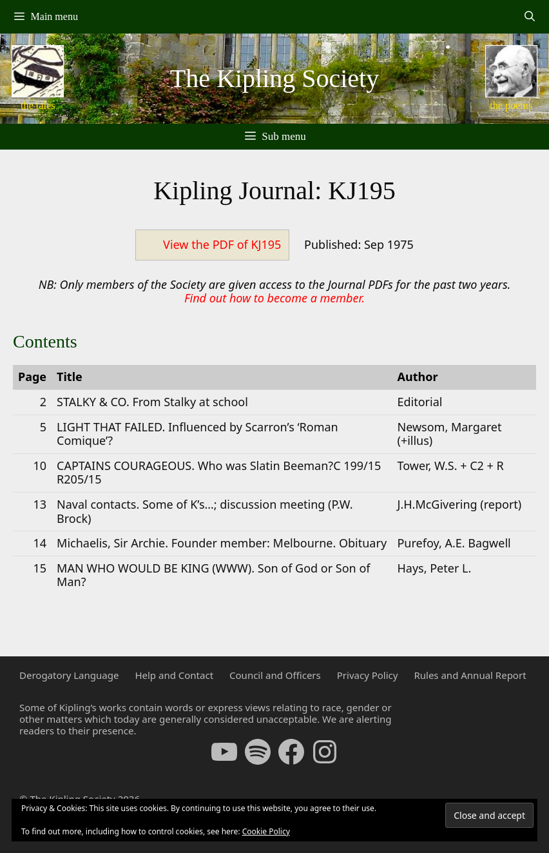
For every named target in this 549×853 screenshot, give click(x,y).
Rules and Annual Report (470, 675)
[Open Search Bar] (529, 17)
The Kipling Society (274, 78)
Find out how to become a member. (274, 298)
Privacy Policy (367, 675)
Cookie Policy (266, 831)
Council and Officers (275, 675)
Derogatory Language (69, 675)
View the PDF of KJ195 (222, 244)
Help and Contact (174, 675)
